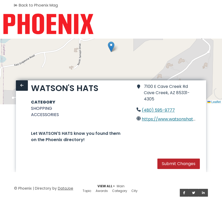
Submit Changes (178, 164)
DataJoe (65, 188)
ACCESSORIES (45, 115)
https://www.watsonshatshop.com (177, 119)
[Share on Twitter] (194, 193)
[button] (111, 46)
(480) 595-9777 (158, 110)
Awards (102, 191)
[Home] (48, 24)
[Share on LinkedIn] (203, 193)
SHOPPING (41, 108)
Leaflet (214, 102)
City (134, 191)
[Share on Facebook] (184, 193)
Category (119, 191)
